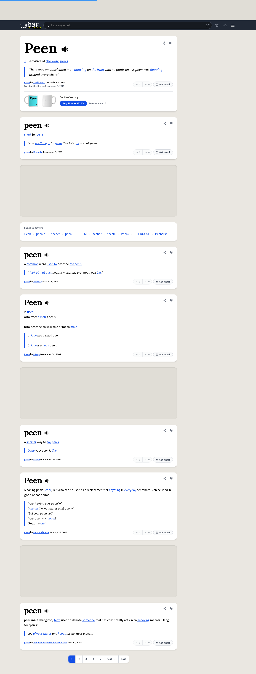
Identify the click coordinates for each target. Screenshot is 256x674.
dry (42, 523)
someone (88, 620)
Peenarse (161, 234)
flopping (156, 69)
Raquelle (38, 152)
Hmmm (33, 508)
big (99, 272)
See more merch (97, 103)
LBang (36, 354)
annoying (143, 620)
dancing (80, 69)
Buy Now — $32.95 (73, 103)
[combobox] (127, 25)
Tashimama (39, 82)
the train (98, 69)
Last (123, 659)
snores (47, 633)
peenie (111, 234)
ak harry (37, 281)
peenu (69, 234)
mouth (51, 518)
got (77, 143)
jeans (58, 143)
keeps (62, 633)
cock (48, 490)
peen (27, 152)
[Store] (217, 25)
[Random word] (208, 25)
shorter (31, 442)
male (73, 327)
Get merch (163, 84)
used (30, 312)
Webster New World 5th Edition (50, 642)
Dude (31, 450)
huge (45, 345)
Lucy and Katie (41, 532)
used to (52, 264)
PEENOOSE (142, 234)
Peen (27, 82)
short (27, 134)
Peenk (125, 234)
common (32, 264)
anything (115, 490)
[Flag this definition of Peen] (170, 43)
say (49, 442)
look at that (37, 272)
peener (55, 234)
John (33, 335)
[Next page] (111, 659)
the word (52, 61)
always (37, 633)
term (57, 620)
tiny (54, 450)
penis (64, 61)
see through (42, 143)
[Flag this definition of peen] (171, 123)
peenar (97, 234)
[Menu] (233, 25)
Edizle (36, 459)
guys (49, 272)
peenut (41, 234)
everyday (130, 490)
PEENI (83, 234)
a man (42, 317)
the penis (76, 264)
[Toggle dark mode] (225, 25)
